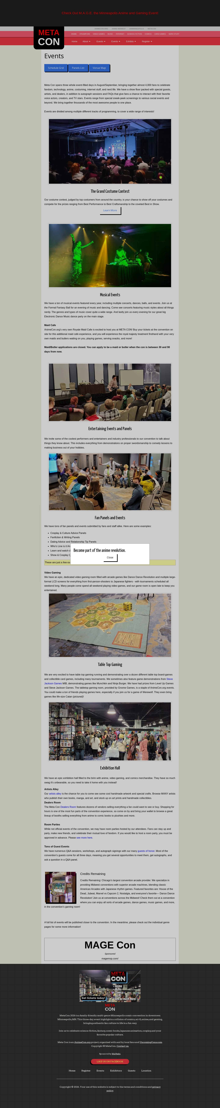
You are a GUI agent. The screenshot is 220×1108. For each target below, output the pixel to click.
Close (110, 557)
